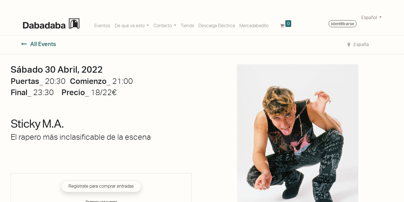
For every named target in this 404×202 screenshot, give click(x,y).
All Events (38, 44)
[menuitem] (102, 24)
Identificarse (342, 24)
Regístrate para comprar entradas (101, 186)
